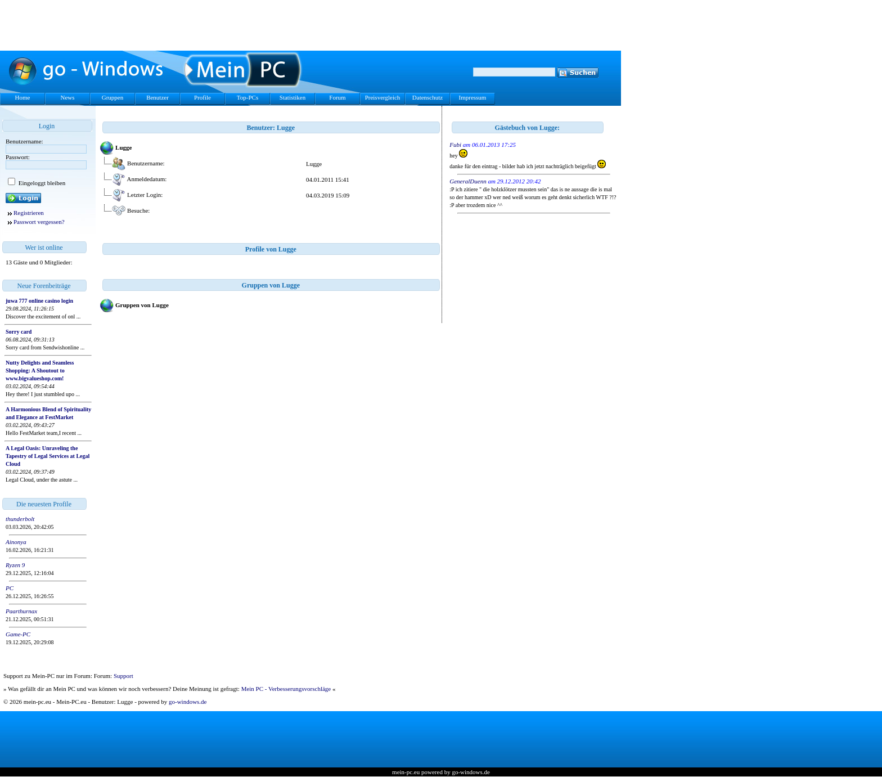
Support (123, 675)
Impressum (473, 97)
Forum (337, 97)
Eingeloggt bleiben (41, 182)
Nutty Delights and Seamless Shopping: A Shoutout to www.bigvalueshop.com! (40, 370)
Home (22, 97)
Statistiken (292, 97)
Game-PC (18, 634)
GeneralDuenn (467, 181)
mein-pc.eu (406, 772)
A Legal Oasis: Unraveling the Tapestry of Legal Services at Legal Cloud (47, 456)
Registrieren (29, 212)
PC (10, 588)
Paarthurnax (21, 611)
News (67, 97)
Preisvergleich (382, 97)
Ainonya (16, 541)
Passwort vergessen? (39, 221)
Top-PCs (247, 97)
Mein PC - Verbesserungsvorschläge (286, 688)
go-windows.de (188, 701)
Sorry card (19, 332)
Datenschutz (427, 97)
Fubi (455, 144)
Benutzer (157, 97)
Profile (202, 97)
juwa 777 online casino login (39, 301)
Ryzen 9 (15, 565)
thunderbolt (20, 518)
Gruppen (113, 97)
